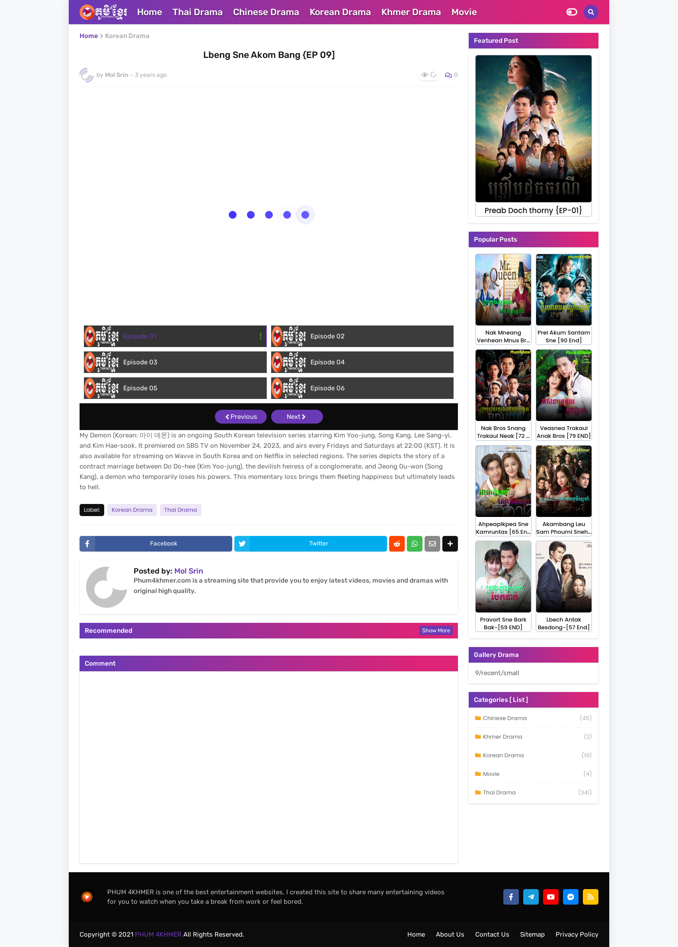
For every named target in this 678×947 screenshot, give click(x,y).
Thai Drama (180, 510)
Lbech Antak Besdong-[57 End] (564, 623)
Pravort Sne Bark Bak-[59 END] (503, 623)
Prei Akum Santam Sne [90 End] (563, 336)
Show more (436, 630)
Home (89, 36)
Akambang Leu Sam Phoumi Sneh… (564, 528)
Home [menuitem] (149, 11)
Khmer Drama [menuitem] (411, 11)
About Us (450, 934)
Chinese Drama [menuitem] (266, 11)
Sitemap (532, 934)
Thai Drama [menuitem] (198, 11)
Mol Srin (188, 571)
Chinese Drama (537, 718)
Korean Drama (127, 36)
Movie (537, 774)
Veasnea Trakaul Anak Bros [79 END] (564, 432)
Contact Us (492, 934)
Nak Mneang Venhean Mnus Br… (503, 336)
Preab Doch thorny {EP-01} (534, 211)
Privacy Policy (577, 934)
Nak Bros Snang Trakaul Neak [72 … (503, 432)
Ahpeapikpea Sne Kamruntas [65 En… (503, 528)
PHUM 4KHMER (157, 934)
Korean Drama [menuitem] (340, 11)
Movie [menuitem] (464, 11)
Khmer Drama (537, 737)
